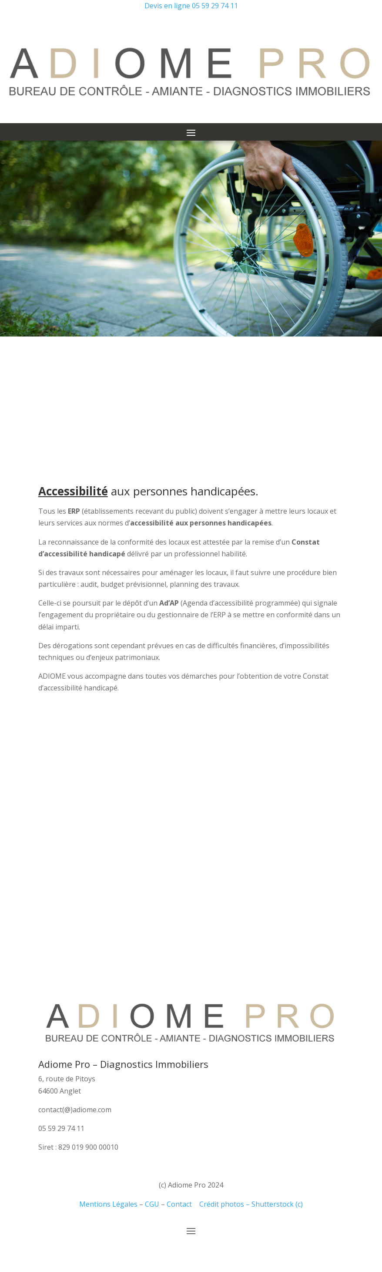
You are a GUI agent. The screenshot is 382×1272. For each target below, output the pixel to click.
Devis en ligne (167, 5)
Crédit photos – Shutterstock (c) (251, 1204)
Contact (179, 1204)
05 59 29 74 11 (215, 5)
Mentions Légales (108, 1204)
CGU (152, 1204)
